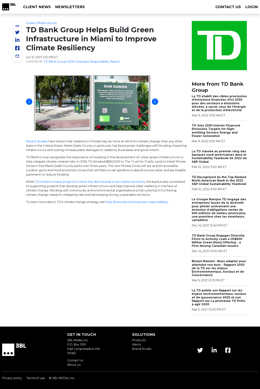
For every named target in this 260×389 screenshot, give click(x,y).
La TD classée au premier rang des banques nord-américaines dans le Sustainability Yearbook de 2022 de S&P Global (219, 156)
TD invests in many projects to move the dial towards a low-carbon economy (90, 181)
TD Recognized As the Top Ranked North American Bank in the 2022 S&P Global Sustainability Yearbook (219, 180)
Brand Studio (141, 349)
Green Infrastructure (41, 23)
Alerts (136, 344)
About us (74, 364)
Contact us (228, 7)
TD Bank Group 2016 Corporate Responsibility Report (82, 61)
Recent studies (37, 141)
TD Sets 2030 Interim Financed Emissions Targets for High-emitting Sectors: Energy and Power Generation (216, 131)
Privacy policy (12, 378)
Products (139, 340)
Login (251, 7)
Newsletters (70, 7)
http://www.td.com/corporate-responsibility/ (137, 202)
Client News (37, 7)
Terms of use (35, 378)
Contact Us (75, 360)
